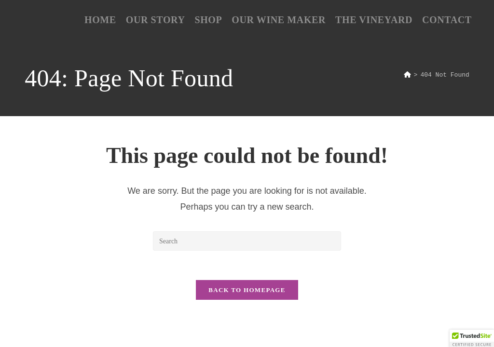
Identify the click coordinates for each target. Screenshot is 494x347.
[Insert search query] (247, 241)
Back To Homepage (246, 290)
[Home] (407, 75)
